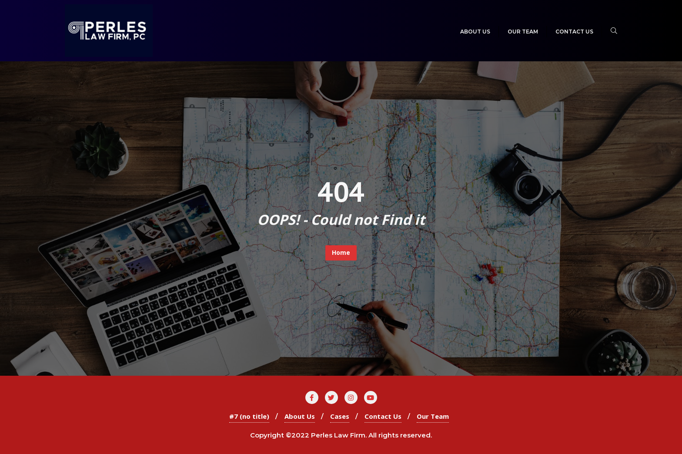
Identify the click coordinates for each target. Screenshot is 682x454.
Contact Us (382, 416)
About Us (299, 416)
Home (341, 252)
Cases (339, 416)
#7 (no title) (249, 416)
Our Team (433, 416)
